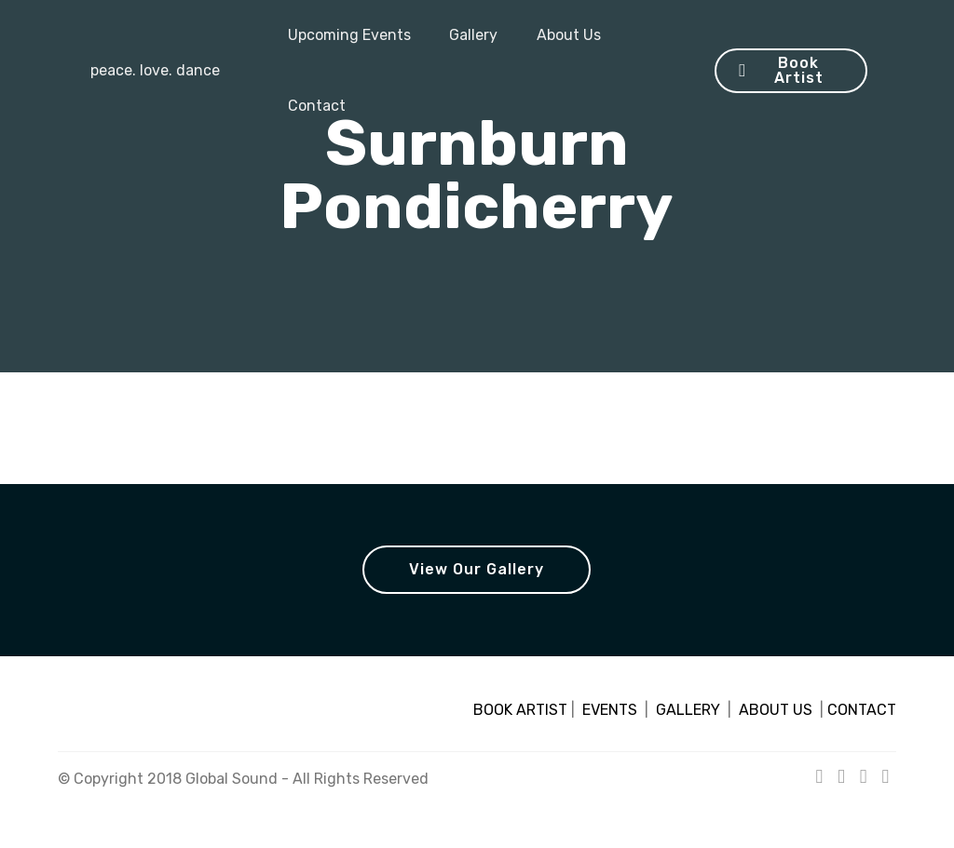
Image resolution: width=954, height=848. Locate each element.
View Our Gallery (476, 569)
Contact (317, 105)
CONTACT (861, 710)
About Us (569, 35)
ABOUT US (775, 710)
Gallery (473, 35)
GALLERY (688, 710)
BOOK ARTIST (520, 710)
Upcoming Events (349, 35)
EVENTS (609, 710)
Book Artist (781, 70)
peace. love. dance (153, 70)
